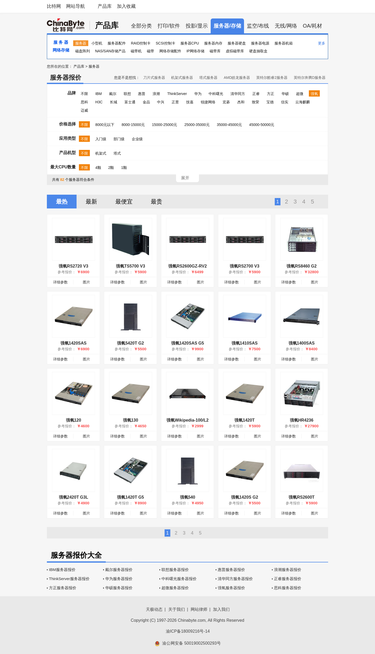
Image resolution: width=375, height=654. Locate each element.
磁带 (150, 51)
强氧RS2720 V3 (73, 266)
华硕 (285, 94)
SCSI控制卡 (165, 43)
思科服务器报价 (287, 588)
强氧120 (73, 420)
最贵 (156, 201)
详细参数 (60, 282)
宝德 (270, 102)
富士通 (129, 102)
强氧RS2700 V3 (244, 266)
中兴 (160, 102)
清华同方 (237, 94)
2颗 (111, 168)
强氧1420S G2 (244, 497)
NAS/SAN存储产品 (110, 51)
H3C (99, 102)
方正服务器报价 (62, 588)
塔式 (117, 153)
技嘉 (189, 102)
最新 (91, 201)
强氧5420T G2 (130, 343)
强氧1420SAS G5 (187, 343)
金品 (146, 102)
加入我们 (221, 609)
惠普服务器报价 (231, 569)
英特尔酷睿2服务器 (272, 77)
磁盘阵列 (82, 51)
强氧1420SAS (73, 343)
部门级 (119, 139)
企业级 (137, 139)
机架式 (100, 153)
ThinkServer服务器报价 (69, 578)
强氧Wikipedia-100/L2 (187, 420)
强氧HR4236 (302, 420)
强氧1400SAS (302, 343)
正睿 (256, 94)
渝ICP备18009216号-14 (188, 631)
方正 (270, 94)
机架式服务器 (182, 77)
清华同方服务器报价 (235, 578)
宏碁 (226, 102)
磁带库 (215, 51)
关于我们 (176, 609)
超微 (299, 94)
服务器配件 (117, 43)
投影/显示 (197, 26)
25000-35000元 (197, 125)
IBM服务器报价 (62, 569)
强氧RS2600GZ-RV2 (187, 266)
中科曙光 (216, 94)
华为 (198, 94)
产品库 (105, 6)
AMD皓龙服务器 (237, 77)
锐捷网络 (208, 102)
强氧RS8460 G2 (301, 266)
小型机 (96, 43)
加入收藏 (126, 6)
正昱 (175, 102)
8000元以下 (104, 125)
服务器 (80, 43)
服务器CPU (189, 43)
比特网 (54, 6)
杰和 (241, 102)
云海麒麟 (302, 102)
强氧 (314, 94)
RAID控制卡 (141, 43)
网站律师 (199, 609)
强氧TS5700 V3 (130, 266)
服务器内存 (213, 43)
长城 (113, 102)
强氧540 (187, 497)
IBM (98, 94)
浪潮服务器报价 (287, 569)
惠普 (141, 94)
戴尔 (112, 94)
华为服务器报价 (119, 578)
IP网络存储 (195, 51)
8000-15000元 (133, 125)
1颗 (124, 168)
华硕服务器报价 (119, 588)
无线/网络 (286, 26)
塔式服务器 (208, 77)
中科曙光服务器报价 (179, 578)
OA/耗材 (312, 26)
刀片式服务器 (154, 77)
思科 (84, 102)
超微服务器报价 (175, 588)
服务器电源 (260, 43)
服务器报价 (65, 77)
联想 (127, 94)
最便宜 (124, 201)
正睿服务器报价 (287, 578)
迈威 (84, 110)
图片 (86, 282)
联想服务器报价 (175, 569)
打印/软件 (169, 26)
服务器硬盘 (237, 43)
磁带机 (136, 51)
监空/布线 (258, 26)
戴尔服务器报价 (119, 569)
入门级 (100, 139)
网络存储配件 (170, 51)
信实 (284, 102)
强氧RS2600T (302, 497)
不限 (84, 94)
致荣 (255, 102)
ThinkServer (177, 94)
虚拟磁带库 (235, 51)
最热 (61, 201)
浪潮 (156, 94)
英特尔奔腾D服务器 (310, 77)
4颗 (98, 168)
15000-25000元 (164, 125)
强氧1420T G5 (130, 497)
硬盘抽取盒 (258, 51)
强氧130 (130, 420)
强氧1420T (244, 420)
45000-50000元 (261, 125)
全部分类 (141, 26)
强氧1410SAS (245, 343)
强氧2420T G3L (73, 497)
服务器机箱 (283, 43)
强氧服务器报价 (231, 588)
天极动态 (154, 609)
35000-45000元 (229, 125)
